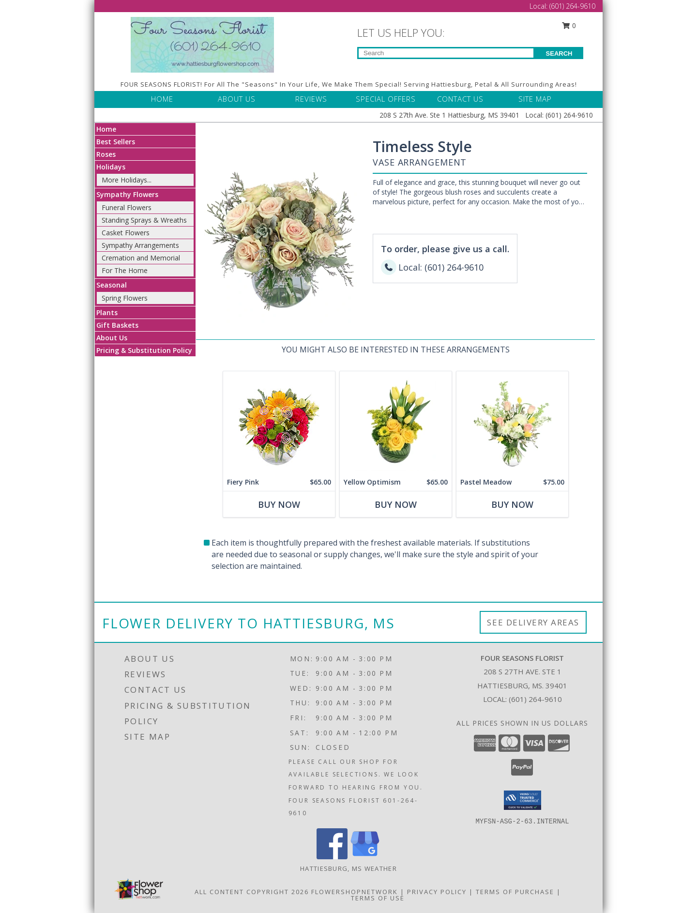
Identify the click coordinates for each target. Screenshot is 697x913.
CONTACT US (460, 99)
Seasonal (111, 284)
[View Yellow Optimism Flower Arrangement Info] (396, 422)
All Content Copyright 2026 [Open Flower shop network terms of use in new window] (252, 891)
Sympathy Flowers (127, 194)
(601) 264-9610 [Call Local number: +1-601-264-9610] (572, 6)
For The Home (125, 270)
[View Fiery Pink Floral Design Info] (279, 422)
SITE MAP (535, 99)
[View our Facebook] (332, 856)
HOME (162, 99)
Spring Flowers (125, 298)
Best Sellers (115, 141)
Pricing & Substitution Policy (144, 350)
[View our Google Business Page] (364, 856)
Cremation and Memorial (141, 257)
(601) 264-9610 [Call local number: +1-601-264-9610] (535, 699)
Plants (107, 312)
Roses (106, 154)
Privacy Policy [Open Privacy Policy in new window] (437, 891)
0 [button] (569, 25)
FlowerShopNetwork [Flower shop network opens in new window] (354, 891)
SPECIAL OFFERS (386, 99)
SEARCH (559, 53)
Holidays (110, 166)
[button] (522, 800)
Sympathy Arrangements (140, 245)
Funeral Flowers (127, 207)
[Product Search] (446, 53)
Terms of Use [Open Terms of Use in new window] (378, 898)
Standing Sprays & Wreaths (144, 220)
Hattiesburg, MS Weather (348, 868)
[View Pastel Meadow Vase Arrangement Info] (512, 422)
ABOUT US (237, 99)
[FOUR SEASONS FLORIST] (202, 43)
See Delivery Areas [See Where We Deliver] (533, 622)
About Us (111, 337)
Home (106, 129)
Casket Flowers (126, 232)
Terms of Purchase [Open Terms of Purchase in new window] (515, 891)
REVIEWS (311, 99)
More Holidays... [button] (127, 179)
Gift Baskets (117, 325)
